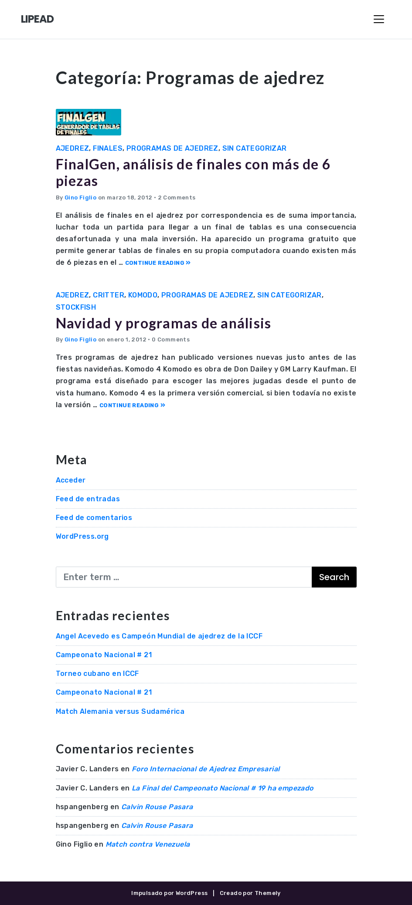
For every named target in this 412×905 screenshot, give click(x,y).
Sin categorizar (254, 148)
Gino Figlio (80, 197)
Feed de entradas (88, 499)
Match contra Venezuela (148, 844)
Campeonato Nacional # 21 (104, 655)
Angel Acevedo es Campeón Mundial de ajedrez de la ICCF (159, 636)
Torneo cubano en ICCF (97, 673)
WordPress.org (82, 536)
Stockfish (76, 307)
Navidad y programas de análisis (164, 322)
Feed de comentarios (94, 517)
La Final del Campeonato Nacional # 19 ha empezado (222, 788)
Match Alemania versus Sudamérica (120, 711)
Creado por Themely (250, 893)
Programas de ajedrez (172, 148)
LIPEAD (37, 19)
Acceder (71, 480)
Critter (108, 295)
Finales (108, 148)
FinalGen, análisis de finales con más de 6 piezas (193, 172)
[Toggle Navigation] (379, 19)
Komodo (142, 295)
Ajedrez (72, 148)
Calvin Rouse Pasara (157, 807)
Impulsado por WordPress (169, 893)
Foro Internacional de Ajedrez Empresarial (205, 769)
